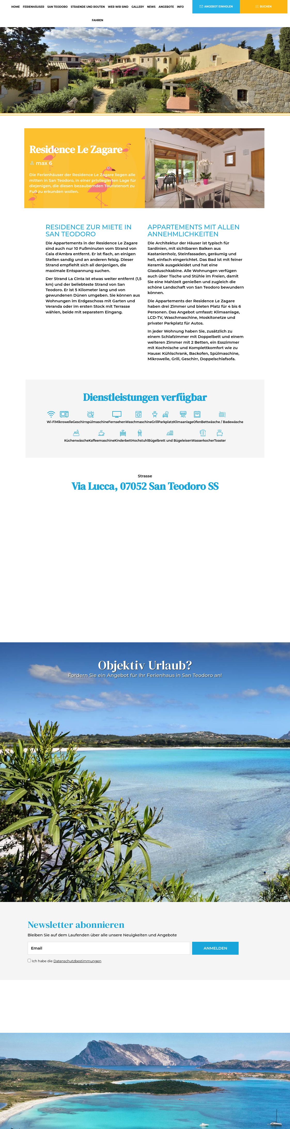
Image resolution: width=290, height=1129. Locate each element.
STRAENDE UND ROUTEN (88, 7)
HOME (15, 7)
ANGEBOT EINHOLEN (216, 6)
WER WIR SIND (118, 7)
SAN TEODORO (57, 7)
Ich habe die (66, 961)
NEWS (151, 7)
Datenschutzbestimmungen (77, 961)
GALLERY (137, 7)
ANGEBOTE (166, 7)
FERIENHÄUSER (33, 7)
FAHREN (97, 20)
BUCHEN (264, 6)
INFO (180, 7)
